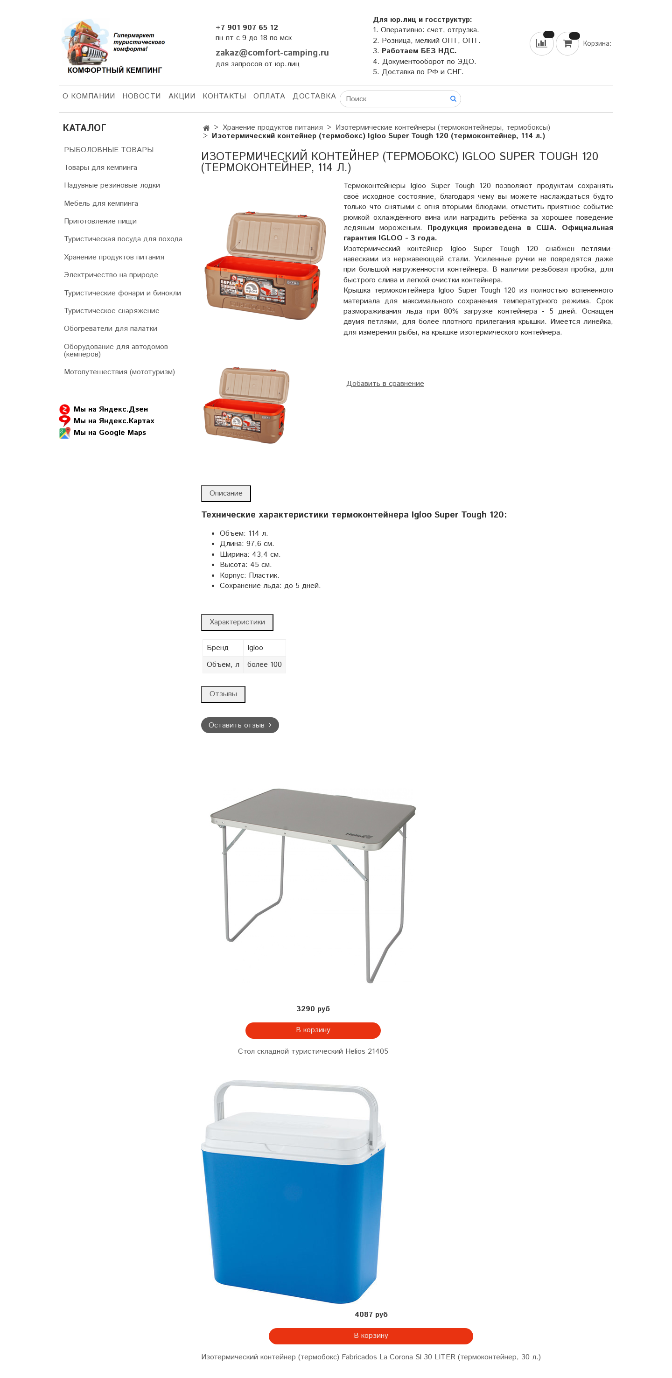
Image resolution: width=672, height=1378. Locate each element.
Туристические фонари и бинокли (122, 293)
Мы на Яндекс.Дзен (103, 409)
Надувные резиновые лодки (112, 185)
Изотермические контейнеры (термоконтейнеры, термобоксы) (443, 127)
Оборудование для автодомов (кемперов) (116, 351)
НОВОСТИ (141, 96)
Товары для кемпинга (100, 167)
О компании (89, 96)
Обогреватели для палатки (110, 328)
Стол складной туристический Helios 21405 (313, 1051)
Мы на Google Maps (102, 433)
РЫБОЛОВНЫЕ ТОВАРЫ (109, 150)
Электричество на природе (111, 275)
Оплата (269, 96)
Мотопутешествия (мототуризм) (119, 372)
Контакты (224, 96)
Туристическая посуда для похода (123, 239)
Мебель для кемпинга (101, 203)
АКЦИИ (182, 96)
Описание (226, 493)
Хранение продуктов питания (273, 127)
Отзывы (223, 694)
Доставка (314, 96)
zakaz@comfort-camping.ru (272, 53)
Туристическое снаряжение (112, 311)
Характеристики (237, 622)
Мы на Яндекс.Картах (106, 421)
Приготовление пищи (100, 221)
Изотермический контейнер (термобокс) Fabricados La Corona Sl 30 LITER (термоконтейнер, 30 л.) (371, 1357)
